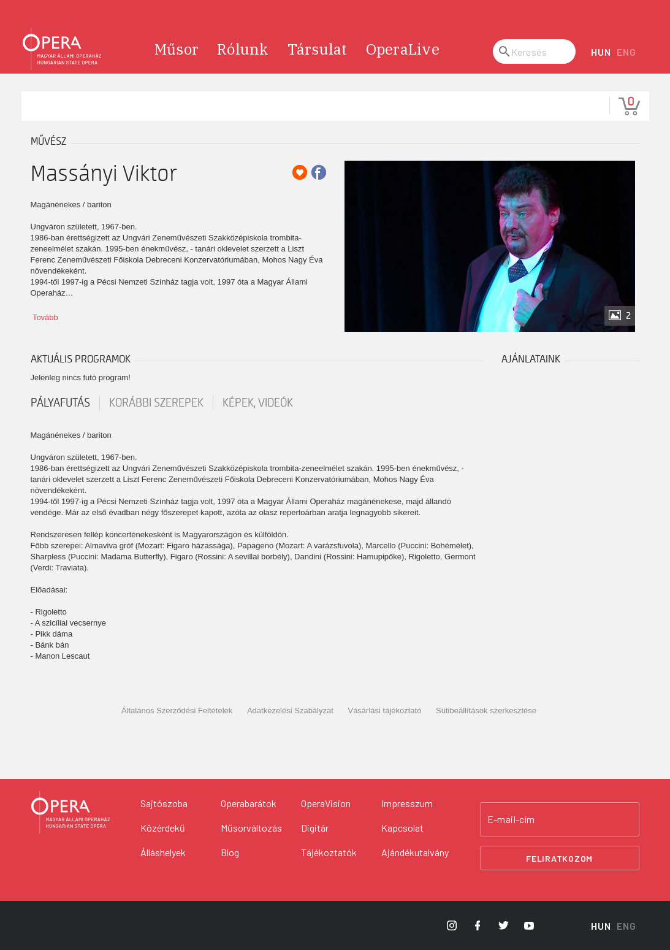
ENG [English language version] (626, 52)
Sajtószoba (164, 803)
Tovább (45, 317)
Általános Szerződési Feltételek (176, 710)
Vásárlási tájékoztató (384, 710)
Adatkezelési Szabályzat (290, 710)
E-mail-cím (511, 819)
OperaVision (326, 803)
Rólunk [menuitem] (243, 49)
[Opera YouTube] (529, 925)
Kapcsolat (402, 827)
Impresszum (407, 803)
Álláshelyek (163, 852)
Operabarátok (248, 803)
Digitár (315, 827)
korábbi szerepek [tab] (156, 403)
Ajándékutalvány (415, 852)
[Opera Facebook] (477, 925)
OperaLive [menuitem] (403, 49)
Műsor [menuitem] (176, 49)
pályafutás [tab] (60, 403)
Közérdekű (162, 827)
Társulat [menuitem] (317, 49)
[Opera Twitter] (503, 925)
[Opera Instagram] (452, 925)
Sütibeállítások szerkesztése (486, 710)
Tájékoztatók (329, 852)
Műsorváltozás (251, 827)
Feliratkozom (559, 858)
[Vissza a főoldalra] (70, 812)
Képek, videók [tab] (258, 403)
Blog (230, 852)
